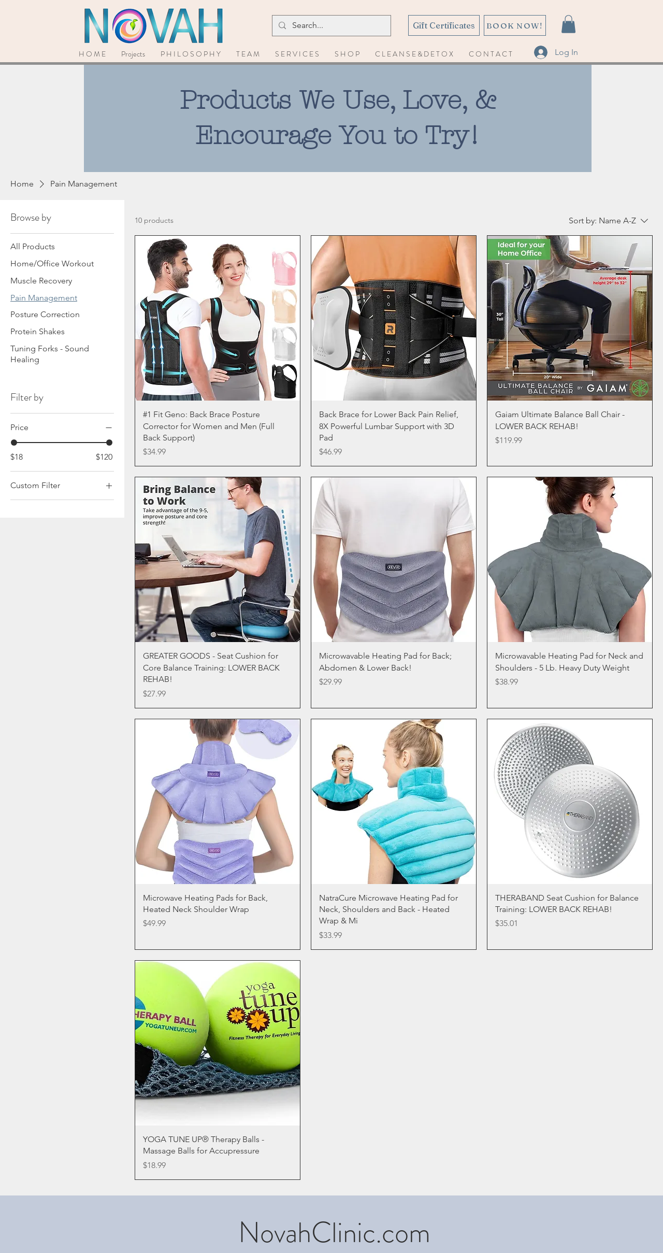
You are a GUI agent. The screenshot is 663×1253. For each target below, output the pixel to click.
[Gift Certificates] (444, 25)
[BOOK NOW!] (515, 25)
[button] (568, 24)
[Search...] (330, 26)
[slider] (14, 442)
